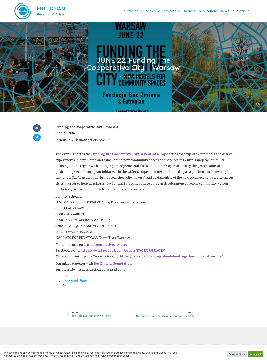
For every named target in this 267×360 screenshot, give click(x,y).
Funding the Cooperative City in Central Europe (129, 154)
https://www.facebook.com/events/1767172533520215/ (122, 250)
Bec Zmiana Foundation (113, 263)
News (225, 11)
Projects (172, 11)
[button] (37, 128)
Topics (153, 11)
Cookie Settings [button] (237, 354)
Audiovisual (241, 11)
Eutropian (133, 11)
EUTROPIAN (51, 8)
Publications (208, 11)
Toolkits (189, 11)
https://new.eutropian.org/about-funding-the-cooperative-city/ (171, 256)
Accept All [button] (255, 354)
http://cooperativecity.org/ (105, 245)
